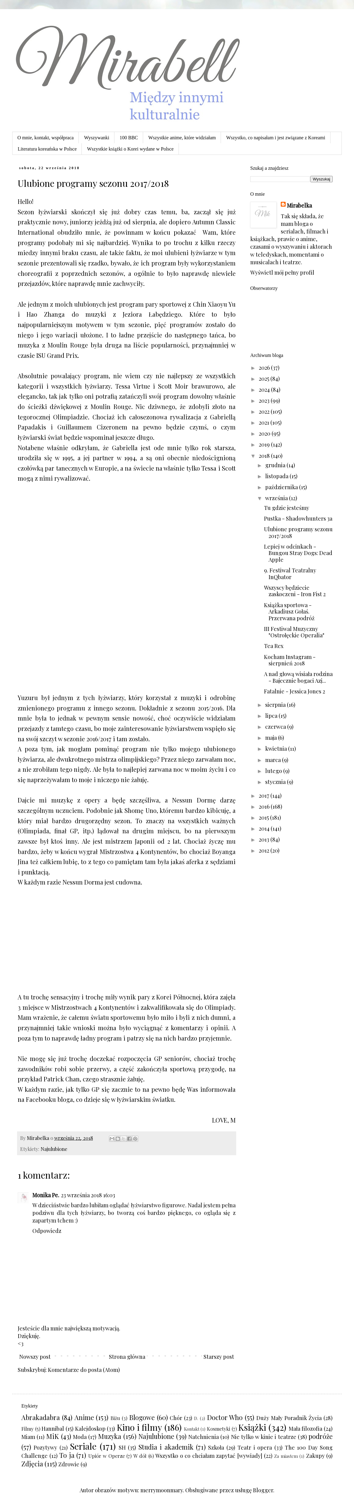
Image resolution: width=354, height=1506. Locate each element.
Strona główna (127, 1356)
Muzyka (109, 1436)
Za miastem (286, 1456)
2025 (264, 378)
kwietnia (276, 748)
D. (196, 1418)
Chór (176, 1418)
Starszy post (219, 1356)
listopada (277, 476)
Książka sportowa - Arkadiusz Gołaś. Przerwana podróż (289, 611)
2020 (265, 433)
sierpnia (276, 704)
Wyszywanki (96, 137)
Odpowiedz (46, 1230)
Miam (28, 1436)
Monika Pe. (45, 1195)
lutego (274, 770)
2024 (265, 389)
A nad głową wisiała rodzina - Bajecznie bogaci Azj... (298, 677)
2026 (265, 367)
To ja (66, 1455)
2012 (264, 850)
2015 (264, 817)
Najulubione (54, 1148)
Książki (252, 1427)
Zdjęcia (32, 1463)
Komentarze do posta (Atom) (84, 1369)
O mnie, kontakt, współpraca (45, 137)
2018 (265, 455)
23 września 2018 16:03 (88, 1195)
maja (271, 737)
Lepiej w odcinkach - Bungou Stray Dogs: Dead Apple (298, 553)
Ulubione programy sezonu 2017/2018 (298, 532)
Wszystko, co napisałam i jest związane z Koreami (275, 137)
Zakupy (315, 1455)
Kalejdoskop (90, 1428)
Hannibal (53, 1428)
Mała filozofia (306, 1428)
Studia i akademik (166, 1447)
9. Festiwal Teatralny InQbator (290, 574)
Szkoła (216, 1447)
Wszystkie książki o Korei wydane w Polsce (130, 148)
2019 (265, 444)
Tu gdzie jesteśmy (286, 507)
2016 (265, 806)
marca (273, 760)
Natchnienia (203, 1436)
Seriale (83, 1446)
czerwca (276, 726)
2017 (264, 795)
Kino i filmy (139, 1427)
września (277, 498)
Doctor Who (225, 1417)
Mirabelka (299, 205)
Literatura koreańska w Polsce (47, 148)
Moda (80, 1436)
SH (122, 1447)
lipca (272, 715)
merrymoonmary (161, 1490)
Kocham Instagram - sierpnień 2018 (290, 660)
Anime (84, 1417)
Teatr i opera (254, 1447)
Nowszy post (35, 1356)
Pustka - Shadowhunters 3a (298, 518)
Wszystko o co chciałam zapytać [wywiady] (208, 1455)
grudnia (276, 465)
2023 (265, 400)
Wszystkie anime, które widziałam (182, 137)
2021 (264, 422)
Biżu (115, 1418)
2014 (265, 828)
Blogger (263, 1490)
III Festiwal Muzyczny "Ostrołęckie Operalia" (294, 632)
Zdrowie (68, 1464)
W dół (140, 1455)
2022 (265, 411)
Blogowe (142, 1417)
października (282, 487)
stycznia (276, 781)
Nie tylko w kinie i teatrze (263, 1436)
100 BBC (129, 137)
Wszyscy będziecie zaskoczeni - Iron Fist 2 (295, 591)
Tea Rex (274, 646)
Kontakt (191, 1429)
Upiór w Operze (106, 1455)
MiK (52, 1436)
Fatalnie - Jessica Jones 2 (294, 691)
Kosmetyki (218, 1428)
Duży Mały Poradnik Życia (289, 1418)
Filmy (27, 1428)
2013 (264, 839)
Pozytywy (45, 1447)
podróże (321, 1436)
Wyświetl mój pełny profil (282, 272)
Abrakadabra (40, 1417)
